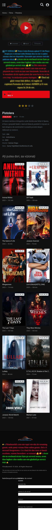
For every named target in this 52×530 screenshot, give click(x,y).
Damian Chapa (13, 143)
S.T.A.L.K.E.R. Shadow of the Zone (38, 371)
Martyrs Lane (31, 415)
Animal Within (7, 198)
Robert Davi (18, 146)
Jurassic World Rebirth (10, 415)
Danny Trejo (11, 146)
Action (8, 137)
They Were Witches (33, 328)
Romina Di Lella (27, 146)
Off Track (30, 198)
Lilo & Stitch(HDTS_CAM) (36, 284)
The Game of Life (8, 241)
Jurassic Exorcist (33, 241)
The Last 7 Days (8, 328)
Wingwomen (6, 284)
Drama (12, 137)
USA (7, 134)
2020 (6, 140)
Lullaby (5, 371)
